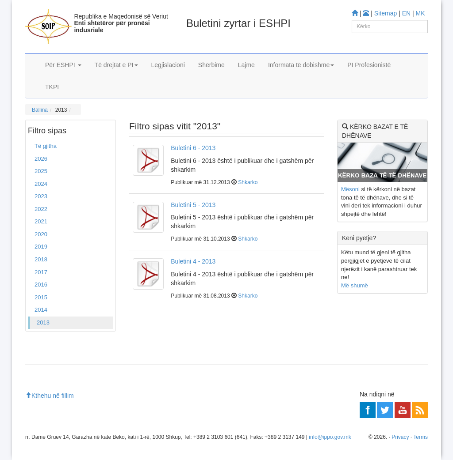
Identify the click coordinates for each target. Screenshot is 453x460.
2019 (41, 246)
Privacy (400, 437)
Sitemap (385, 13)
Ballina (40, 110)
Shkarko (247, 182)
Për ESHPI (63, 64)
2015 (41, 297)
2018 (41, 259)
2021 (41, 221)
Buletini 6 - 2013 (193, 147)
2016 (41, 284)
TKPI (52, 86)
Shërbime (211, 64)
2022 (41, 209)
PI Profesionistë (369, 64)
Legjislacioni (168, 64)
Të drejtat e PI (116, 64)
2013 (43, 322)
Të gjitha (46, 146)
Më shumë (354, 285)
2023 (41, 196)
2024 (41, 184)
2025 (41, 171)
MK (420, 13)
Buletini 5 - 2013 (193, 204)
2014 (41, 309)
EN (406, 13)
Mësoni (350, 189)
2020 (41, 234)
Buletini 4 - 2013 (193, 261)
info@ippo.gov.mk (330, 437)
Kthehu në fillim (49, 395)
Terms (420, 437)
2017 (41, 272)
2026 (41, 158)
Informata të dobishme (301, 64)
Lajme (246, 64)
